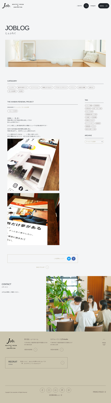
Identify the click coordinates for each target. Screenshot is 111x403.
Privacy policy (98, 392)
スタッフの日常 (13, 111)
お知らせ (91, 87)
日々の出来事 (12, 91)
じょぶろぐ (11, 87)
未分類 (21, 91)
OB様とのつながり (47, 87)
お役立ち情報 (81, 87)
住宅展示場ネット (54, 395)
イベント (72, 87)
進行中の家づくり (22, 87)
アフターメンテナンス (61, 87)
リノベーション (35, 87)
